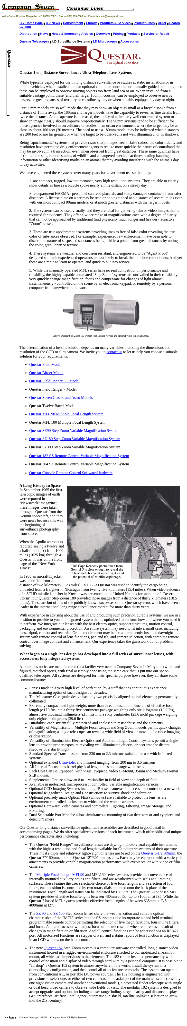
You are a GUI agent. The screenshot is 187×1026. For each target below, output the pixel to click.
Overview (103, 33)
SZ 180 (59, 913)
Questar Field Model (45, 364)
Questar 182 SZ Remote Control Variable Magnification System (79, 456)
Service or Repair (156, 33)
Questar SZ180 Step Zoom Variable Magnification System (74, 439)
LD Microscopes (105, 41)
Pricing (118, 33)
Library (91, 23)
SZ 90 (41, 913)
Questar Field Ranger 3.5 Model (54, 381)
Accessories (129, 41)
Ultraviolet (67, 762)
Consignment (73, 23)
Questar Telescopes (34, 41)
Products (133, 33)
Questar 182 (53, 948)
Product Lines (144, 23)
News (44, 33)
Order (162, 23)
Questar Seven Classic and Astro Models (61, 397)
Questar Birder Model (46, 373)
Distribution (28, 33)
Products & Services (115, 23)
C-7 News (53, 23)
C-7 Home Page (31, 23)
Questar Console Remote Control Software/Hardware (70, 473)
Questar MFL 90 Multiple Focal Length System (66, 414)
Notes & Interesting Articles (72, 33)
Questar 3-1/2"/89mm (158, 853)
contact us (114, 352)
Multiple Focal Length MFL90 (60, 874)
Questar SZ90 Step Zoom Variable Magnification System (73, 430)
